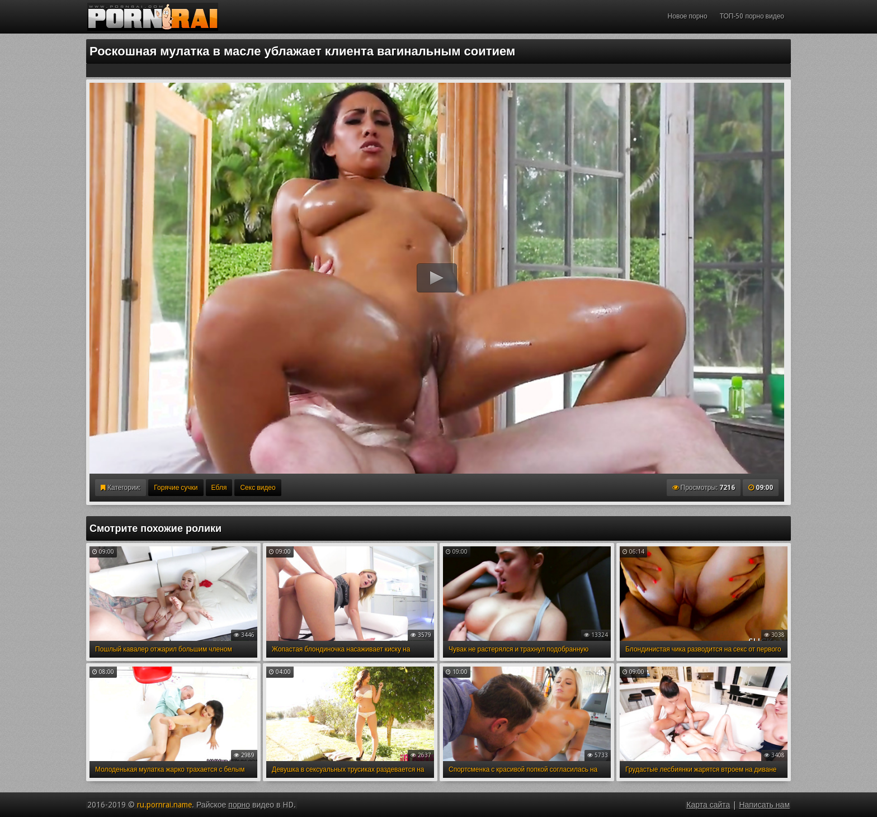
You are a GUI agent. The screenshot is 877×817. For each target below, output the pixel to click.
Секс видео (257, 488)
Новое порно (688, 16)
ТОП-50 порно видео (752, 16)
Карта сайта (708, 804)
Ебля (219, 488)
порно (239, 804)
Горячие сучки (175, 488)
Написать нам (764, 804)
